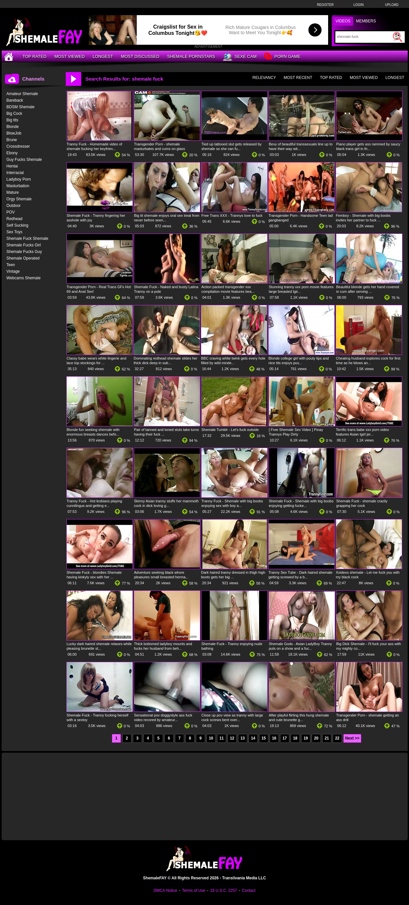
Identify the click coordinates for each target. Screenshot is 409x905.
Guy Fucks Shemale (24, 159)
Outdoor (14, 205)
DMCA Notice (165, 890)
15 (263, 738)
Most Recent (298, 77)
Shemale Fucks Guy (24, 251)
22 (337, 738)
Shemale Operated (23, 258)
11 (221, 738)
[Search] (364, 36)
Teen (11, 265)
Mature (13, 192)
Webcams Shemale (24, 278)
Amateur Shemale (22, 93)
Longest (103, 56)
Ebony (12, 153)
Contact (248, 890)
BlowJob (14, 133)
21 (327, 738)
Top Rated (35, 56)
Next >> (352, 738)
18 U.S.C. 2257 (223, 890)
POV (11, 212)
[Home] (9, 56)
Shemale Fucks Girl (24, 245)
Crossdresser (18, 146)
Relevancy (264, 77)
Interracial (15, 172)
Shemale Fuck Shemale (27, 238)
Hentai (12, 166)
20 (316, 738)
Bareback (15, 100)
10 (211, 738)
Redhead (15, 218)
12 (232, 738)
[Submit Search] (397, 36)
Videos (343, 21)
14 (253, 738)
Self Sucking (18, 225)
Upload (391, 5)
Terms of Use (193, 890)
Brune (12, 140)
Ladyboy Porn (19, 179)
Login (358, 5)
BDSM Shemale (21, 107)
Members (366, 21)
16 (274, 738)
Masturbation (18, 186)
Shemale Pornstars (191, 56)
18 (295, 738)
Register (325, 5)
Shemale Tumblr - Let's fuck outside (230, 430)
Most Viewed (69, 56)
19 (305, 738)
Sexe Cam (239, 57)
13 (242, 738)
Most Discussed (140, 56)
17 (284, 738)
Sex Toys (14, 232)
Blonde (13, 126)
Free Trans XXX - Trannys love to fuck (232, 215)
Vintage (13, 271)
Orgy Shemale (19, 199)
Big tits (12, 120)
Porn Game (282, 57)
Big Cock (14, 113)
